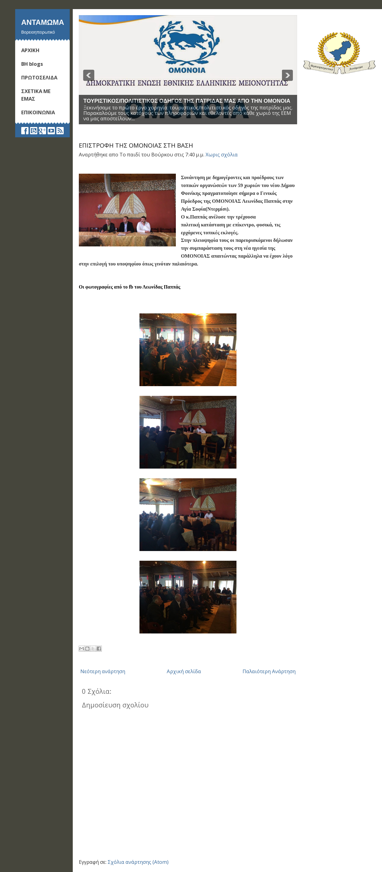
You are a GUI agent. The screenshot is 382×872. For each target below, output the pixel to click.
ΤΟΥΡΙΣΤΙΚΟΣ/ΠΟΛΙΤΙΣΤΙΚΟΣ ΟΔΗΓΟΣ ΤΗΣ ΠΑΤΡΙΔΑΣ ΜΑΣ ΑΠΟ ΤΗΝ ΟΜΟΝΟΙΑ (186, 101)
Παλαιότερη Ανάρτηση (269, 671)
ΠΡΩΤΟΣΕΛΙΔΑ (39, 77)
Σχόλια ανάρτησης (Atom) (138, 861)
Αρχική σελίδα (184, 671)
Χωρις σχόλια (222, 154)
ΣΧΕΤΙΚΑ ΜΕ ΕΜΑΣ (36, 95)
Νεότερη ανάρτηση (102, 671)
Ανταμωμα (42, 22)
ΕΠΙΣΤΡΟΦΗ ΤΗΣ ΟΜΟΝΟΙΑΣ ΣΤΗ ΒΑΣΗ (136, 145)
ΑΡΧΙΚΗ (30, 50)
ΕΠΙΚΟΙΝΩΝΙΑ (38, 112)
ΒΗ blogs (32, 63)
